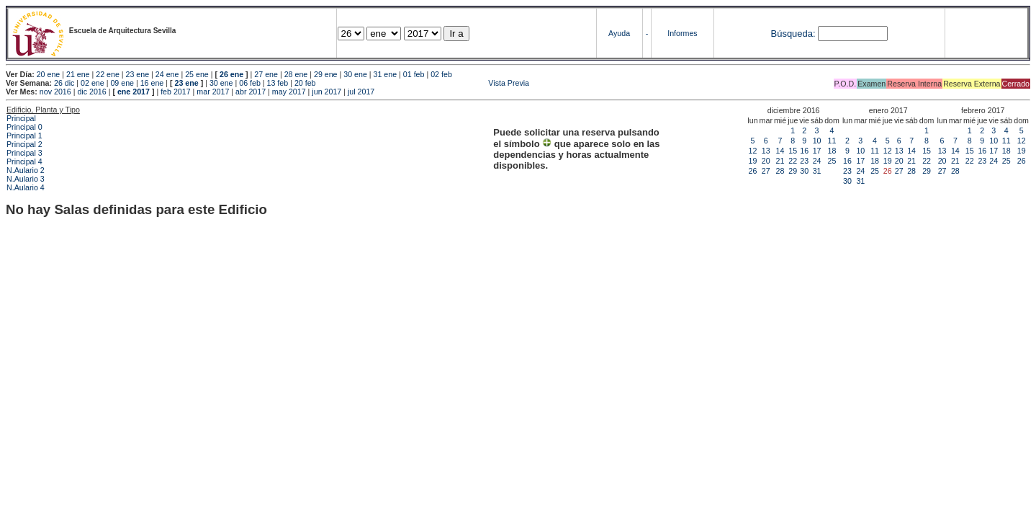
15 (792, 150)
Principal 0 (24, 127)
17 (817, 150)
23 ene (138, 74)
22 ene (108, 74)
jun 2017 (326, 91)
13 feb (278, 83)
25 (832, 160)
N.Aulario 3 (25, 178)
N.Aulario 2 (25, 170)
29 (792, 171)
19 (753, 160)
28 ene (296, 74)
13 (766, 150)
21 (780, 160)
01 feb (414, 74)
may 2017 (289, 91)
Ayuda (619, 33)
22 (792, 160)
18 (832, 150)
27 (766, 171)
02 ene (92, 83)
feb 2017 (175, 91)
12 (753, 150)
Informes (682, 33)
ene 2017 (133, 91)
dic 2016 (91, 91)
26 (753, 171)
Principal (21, 118)
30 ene (355, 74)
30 (804, 171)
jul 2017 (361, 91)
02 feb (441, 74)
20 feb (305, 83)
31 (817, 171)
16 (804, 150)
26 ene (231, 74)
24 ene (167, 74)
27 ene (266, 74)
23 (804, 160)
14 (780, 150)
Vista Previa (424, 83)
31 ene (385, 74)
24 (817, 160)
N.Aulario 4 (25, 187)
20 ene (48, 74)
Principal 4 (24, 161)
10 (817, 140)
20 (766, 160)
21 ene (78, 74)
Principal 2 (24, 144)
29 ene (326, 74)
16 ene (152, 83)
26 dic (64, 83)
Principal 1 (24, 135)
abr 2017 (250, 91)
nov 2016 (55, 91)
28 (780, 171)
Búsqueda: (792, 33)
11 (832, 140)
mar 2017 (213, 91)
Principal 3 (24, 152)
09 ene (122, 83)
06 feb (250, 83)
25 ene (197, 74)
